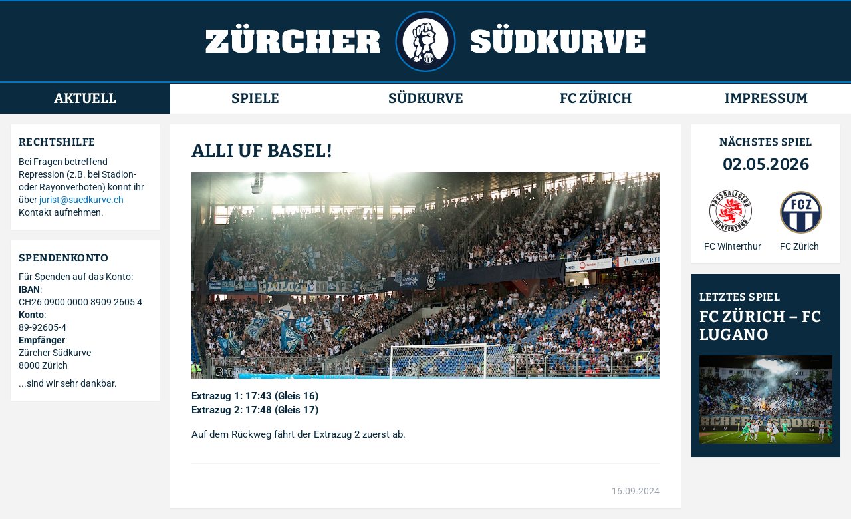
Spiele (255, 98)
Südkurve (425, 98)
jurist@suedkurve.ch (81, 199)
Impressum (766, 98)
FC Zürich (596, 98)
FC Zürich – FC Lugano (760, 326)
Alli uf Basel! (262, 151)
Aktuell (85, 98)
